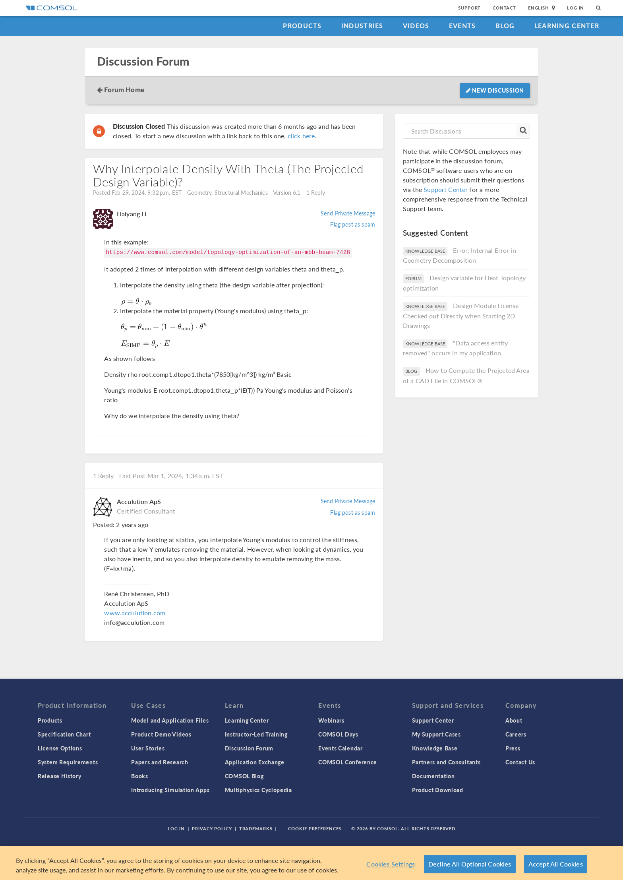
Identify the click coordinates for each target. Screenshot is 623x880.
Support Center (446, 189)
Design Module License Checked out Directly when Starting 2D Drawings (461, 315)
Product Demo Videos (161, 734)
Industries (362, 25)
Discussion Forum (143, 61)
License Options (60, 748)
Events (462, 25)
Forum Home (124, 89)
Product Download (437, 790)
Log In (575, 8)
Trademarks (256, 829)
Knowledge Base (435, 748)
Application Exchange (254, 762)
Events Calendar (340, 748)
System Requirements (68, 762)
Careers (515, 734)
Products (302, 25)
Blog (505, 25)
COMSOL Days (338, 734)
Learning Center (566, 25)
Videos (416, 25)
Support (469, 8)
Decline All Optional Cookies (469, 863)
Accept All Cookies (555, 863)
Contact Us (520, 762)
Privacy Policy (212, 829)
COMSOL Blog (244, 776)
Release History (59, 776)
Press (512, 748)
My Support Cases (436, 734)
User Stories (147, 748)
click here (301, 135)
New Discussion (495, 90)
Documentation (433, 776)
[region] (311, 863)
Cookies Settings (390, 863)
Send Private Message (348, 213)
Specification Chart (64, 734)
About (513, 720)
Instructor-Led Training (256, 734)
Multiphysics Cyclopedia (258, 790)
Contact (504, 8)
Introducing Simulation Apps (170, 790)
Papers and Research (159, 762)
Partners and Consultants (446, 762)
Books (139, 776)
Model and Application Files (170, 720)
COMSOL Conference (347, 762)
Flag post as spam (352, 224)
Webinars (331, 720)
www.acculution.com (134, 612)
